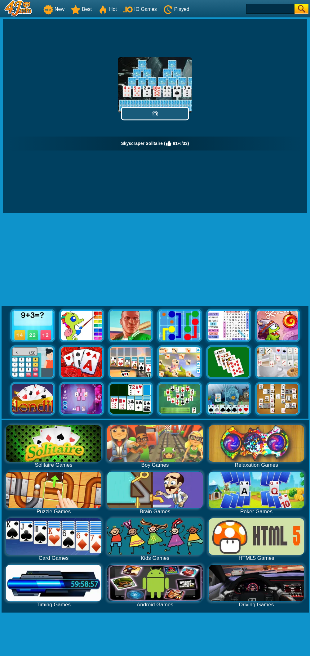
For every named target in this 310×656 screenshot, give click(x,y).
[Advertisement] (155, 259)
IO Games (140, 9)
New (53, 9)
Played (176, 9)
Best (81, 9)
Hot (107, 9)
